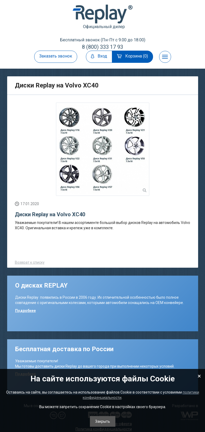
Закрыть (102, 421)
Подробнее (25, 310)
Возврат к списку (30, 262)
